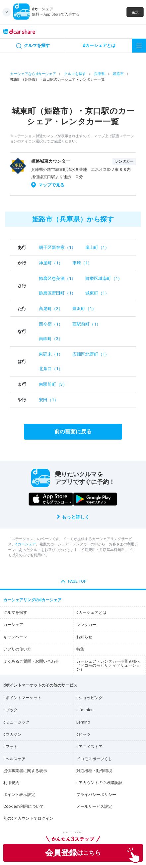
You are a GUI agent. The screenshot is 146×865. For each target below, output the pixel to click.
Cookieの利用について (23, 806)
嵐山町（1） (97, 247)
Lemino (83, 722)
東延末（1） (51, 354)
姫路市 (118, 74)
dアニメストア (89, 746)
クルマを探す (75, 74)
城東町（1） (97, 293)
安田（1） (48, 399)
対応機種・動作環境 (94, 770)
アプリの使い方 (17, 649)
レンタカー (86, 624)
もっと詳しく (76, 517)
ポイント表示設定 (19, 794)
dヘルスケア (14, 759)
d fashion (85, 710)
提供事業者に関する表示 (25, 770)
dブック (10, 710)
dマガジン (12, 734)
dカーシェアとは (91, 612)
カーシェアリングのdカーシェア (32, 600)
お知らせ (84, 637)
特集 (80, 649)
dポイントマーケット (22, 697)
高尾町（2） (51, 308)
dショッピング (89, 697)
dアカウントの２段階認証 (99, 782)
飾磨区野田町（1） (57, 293)
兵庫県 (99, 74)
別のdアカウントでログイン (28, 818)
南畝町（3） (51, 338)
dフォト (10, 746)
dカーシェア (25, 544)
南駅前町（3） (53, 384)
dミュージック (16, 722)
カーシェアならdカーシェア (33, 74)
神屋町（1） (51, 262)
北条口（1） (51, 368)
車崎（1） (82, 262)
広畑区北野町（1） (90, 354)
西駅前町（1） (86, 324)
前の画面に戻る (73, 431)
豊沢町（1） (84, 308)
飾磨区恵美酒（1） (57, 278)
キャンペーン (15, 637)
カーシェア (13, 624)
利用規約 (11, 782)
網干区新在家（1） (57, 247)
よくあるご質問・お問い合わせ (31, 661)
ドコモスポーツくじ (94, 759)
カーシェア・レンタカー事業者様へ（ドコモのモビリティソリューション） (108, 665)
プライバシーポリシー (96, 794)
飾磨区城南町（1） (103, 278)
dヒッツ (83, 734)
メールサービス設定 (94, 806)
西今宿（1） (51, 324)
